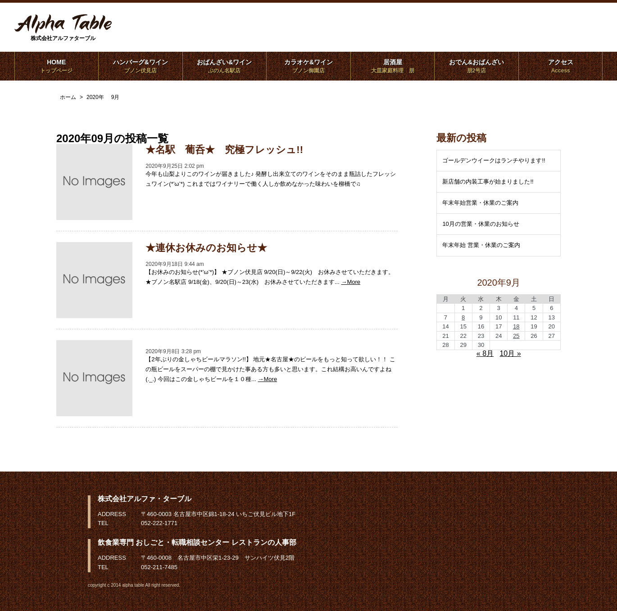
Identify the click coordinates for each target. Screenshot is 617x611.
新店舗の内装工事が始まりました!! (487, 181)
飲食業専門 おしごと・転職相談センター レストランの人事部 (197, 542)
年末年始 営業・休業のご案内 (481, 245)
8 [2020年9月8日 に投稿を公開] (463, 317)
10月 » (510, 353)
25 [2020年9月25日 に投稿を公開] (516, 335)
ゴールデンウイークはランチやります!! (493, 160)
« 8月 (485, 353)
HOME (56, 66)
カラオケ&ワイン (308, 66)
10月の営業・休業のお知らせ (480, 223)
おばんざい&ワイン (224, 66)
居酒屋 (392, 66)
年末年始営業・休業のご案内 (480, 202)
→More (350, 282)
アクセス (560, 66)
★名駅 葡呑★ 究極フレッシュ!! (224, 149)
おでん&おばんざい (476, 66)
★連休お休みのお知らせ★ (206, 247)
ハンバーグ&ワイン (140, 66)
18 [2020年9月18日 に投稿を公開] (516, 326)
